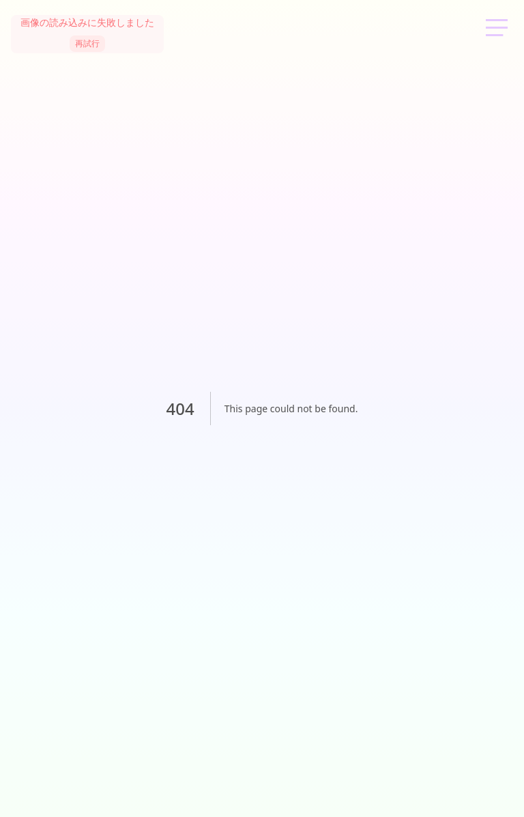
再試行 (87, 43)
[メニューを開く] (497, 27)
